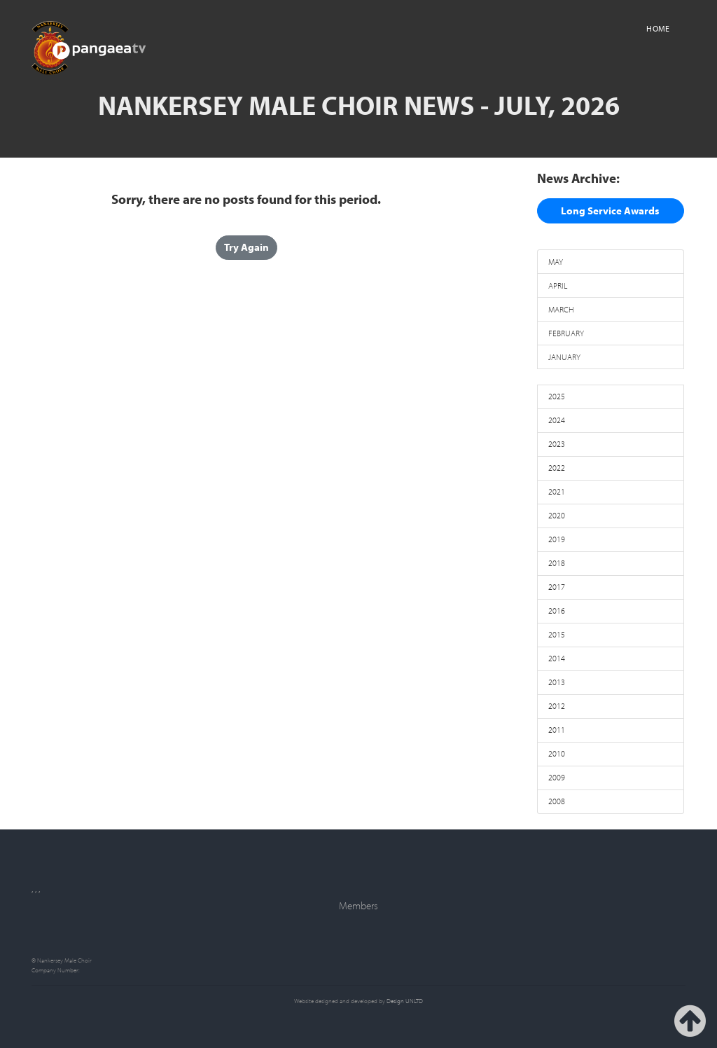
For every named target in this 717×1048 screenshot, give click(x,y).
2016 (556, 610)
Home (657, 28)
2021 (556, 491)
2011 (556, 729)
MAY (555, 261)
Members (358, 905)
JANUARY (564, 357)
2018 (556, 563)
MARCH (561, 309)
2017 (556, 586)
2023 (556, 444)
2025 (556, 396)
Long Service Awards (610, 210)
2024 (556, 420)
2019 (556, 539)
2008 (556, 801)
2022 (556, 467)
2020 (556, 515)
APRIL (557, 285)
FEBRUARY (566, 333)
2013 (556, 682)
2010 (556, 753)
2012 (556, 706)
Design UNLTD (405, 1001)
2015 (556, 634)
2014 (556, 658)
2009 (556, 777)
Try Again (246, 247)
